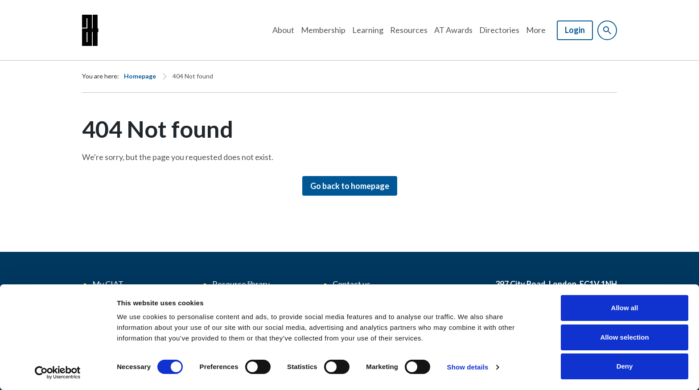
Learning (367, 30)
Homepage (140, 76)
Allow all (624, 308)
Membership (323, 30)
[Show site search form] (607, 30)
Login (575, 30)
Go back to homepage (349, 186)
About (283, 30)
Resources (409, 30)
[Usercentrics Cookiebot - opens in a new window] (58, 372)
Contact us (351, 284)
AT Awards (453, 30)
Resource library (241, 284)
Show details (468, 367)
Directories (499, 30)
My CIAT (107, 284)
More (536, 30)
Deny (625, 366)
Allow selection (624, 337)
